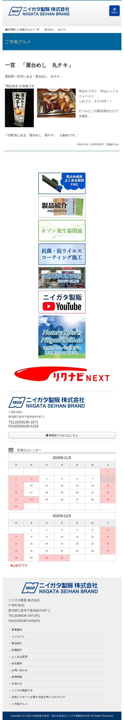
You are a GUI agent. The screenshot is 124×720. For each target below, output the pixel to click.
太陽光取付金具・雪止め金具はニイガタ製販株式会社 (61, 715)
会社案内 (17, 663)
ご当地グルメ (25, 29)
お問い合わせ (19, 670)
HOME (11, 29)
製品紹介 (17, 643)
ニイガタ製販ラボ (22, 690)
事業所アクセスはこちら (62, 435)
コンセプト (18, 636)
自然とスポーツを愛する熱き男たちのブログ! (38, 697)
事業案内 (17, 629)
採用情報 (17, 676)
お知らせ (17, 683)
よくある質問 (19, 656)
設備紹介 (17, 649)
